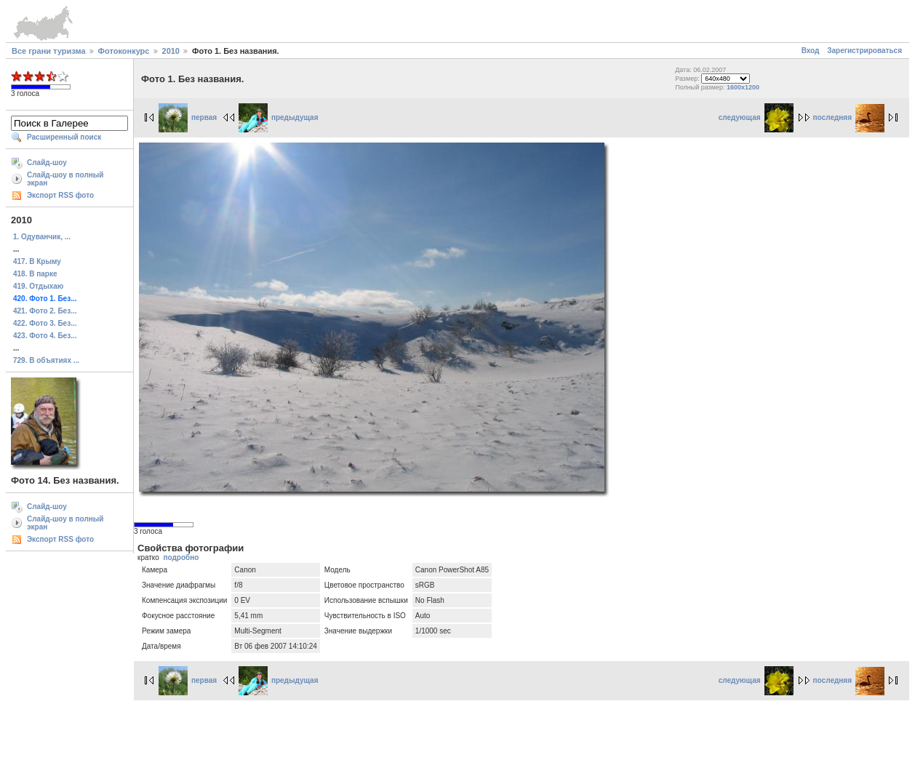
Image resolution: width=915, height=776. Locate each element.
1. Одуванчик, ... (42, 237)
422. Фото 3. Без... (44, 323)
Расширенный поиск (64, 137)
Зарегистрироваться (864, 51)
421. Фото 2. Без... (44, 311)
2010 (171, 51)
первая (188, 117)
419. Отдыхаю (38, 286)
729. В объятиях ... (46, 360)
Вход (811, 51)
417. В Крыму (37, 261)
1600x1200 (743, 87)
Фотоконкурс (124, 51)
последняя (848, 117)
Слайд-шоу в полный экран (65, 179)
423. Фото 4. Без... (44, 336)
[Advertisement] (457, 736)
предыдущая (279, 117)
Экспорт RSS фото (60, 195)
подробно (181, 557)
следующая (756, 117)
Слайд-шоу (47, 163)
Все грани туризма (49, 51)
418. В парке (35, 274)
